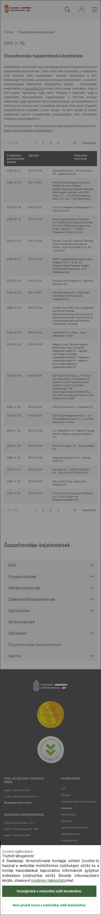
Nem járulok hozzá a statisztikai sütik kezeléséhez (49, 905)
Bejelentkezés (81, 9)
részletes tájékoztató (48, 880)
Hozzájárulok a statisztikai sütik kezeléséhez (49, 891)
